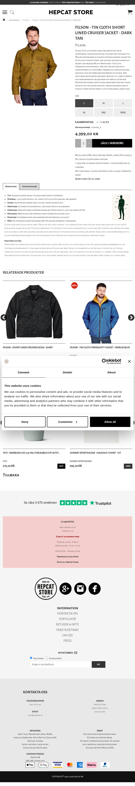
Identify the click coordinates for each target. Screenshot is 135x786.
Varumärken (14, 20)
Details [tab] (67, 372)
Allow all (110, 421)
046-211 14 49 (35, 704)
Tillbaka (11, 475)
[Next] (131, 317)
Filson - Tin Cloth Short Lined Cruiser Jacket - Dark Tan (56, 20)
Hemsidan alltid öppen (67, 556)
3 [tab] (37, 103)
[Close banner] (129, 361)
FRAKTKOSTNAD (67, 630)
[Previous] (4, 317)
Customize (67, 421)
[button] (4, 12)
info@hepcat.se (35, 715)
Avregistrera (55, 658)
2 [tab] (31, 103)
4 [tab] (42, 103)
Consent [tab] (23, 372)
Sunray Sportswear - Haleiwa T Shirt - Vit (95, 452)
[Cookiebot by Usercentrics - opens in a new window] (104, 361)
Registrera (38, 658)
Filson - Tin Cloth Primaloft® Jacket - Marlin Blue (100, 347)
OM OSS (67, 635)
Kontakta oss (35, 692)
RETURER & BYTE (67, 624)
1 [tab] (25, 103)
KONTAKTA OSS (67, 613)
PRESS (67, 641)
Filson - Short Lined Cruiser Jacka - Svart (28, 347)
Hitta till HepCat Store (67, 562)
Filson (26, 20)
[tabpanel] (34, 65)
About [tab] (111, 372)
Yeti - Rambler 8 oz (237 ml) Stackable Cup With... (31, 452)
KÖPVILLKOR (67, 619)
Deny (25, 421)
